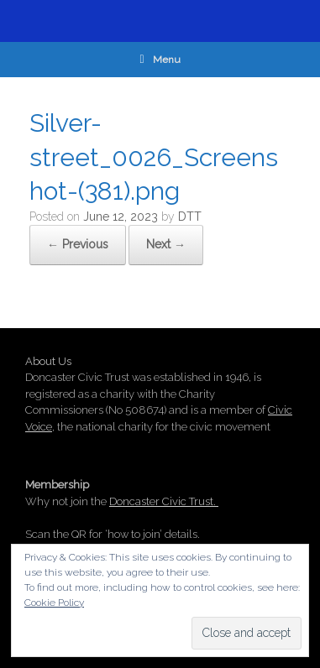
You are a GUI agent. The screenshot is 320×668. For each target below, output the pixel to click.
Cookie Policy (54, 602)
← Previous (77, 244)
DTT (190, 216)
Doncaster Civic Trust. (163, 501)
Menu (159, 59)
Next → (166, 244)
